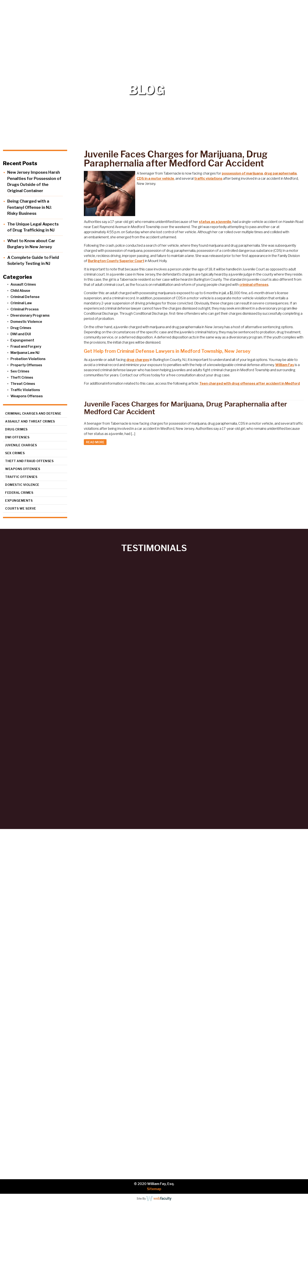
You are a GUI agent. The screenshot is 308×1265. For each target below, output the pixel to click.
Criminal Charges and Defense (33, 413)
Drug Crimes (20, 328)
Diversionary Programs (30, 315)
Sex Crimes (19, 371)
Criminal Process (24, 309)
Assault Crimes (23, 284)
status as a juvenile (215, 222)
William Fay (284, 365)
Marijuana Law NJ (24, 353)
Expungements (19, 500)
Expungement (22, 340)
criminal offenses (253, 285)
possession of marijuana (242, 173)
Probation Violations (28, 359)
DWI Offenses (17, 437)
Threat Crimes (22, 384)
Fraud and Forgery (25, 346)
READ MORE (95, 442)
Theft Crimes (21, 377)
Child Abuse (20, 291)
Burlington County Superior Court (116, 261)
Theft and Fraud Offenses (29, 461)
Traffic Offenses (21, 477)
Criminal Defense (25, 297)
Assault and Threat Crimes (30, 421)
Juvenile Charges (21, 445)
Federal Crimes (19, 492)
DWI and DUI (20, 334)
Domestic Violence (26, 322)
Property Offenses (26, 365)
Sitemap (154, 1189)
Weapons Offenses (26, 396)
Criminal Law (21, 303)
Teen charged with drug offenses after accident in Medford (249, 383)
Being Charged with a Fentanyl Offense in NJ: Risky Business (29, 207)
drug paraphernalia (280, 173)
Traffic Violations (25, 390)
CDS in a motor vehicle (155, 178)
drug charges (137, 360)
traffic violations (208, 178)
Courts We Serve (20, 508)
